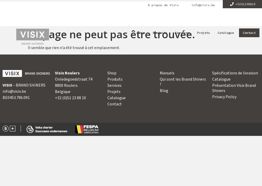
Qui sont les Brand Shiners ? (183, 81)
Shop (141, 32)
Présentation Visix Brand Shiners (234, 88)
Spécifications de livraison (235, 73)
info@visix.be (203, 5)
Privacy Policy (224, 97)
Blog (164, 91)
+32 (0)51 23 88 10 (70, 98)
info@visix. (12, 91)
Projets (203, 32)
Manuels (167, 73)
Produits (160, 32)
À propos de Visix (163, 5)
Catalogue (226, 32)
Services (182, 32)
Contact (249, 32)
